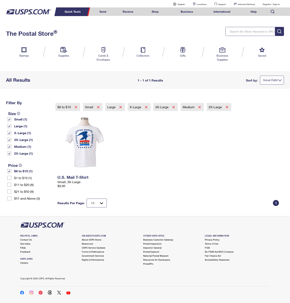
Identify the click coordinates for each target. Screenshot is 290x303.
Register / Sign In (271, 4)
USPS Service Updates (93, 247)
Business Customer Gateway (158, 239)
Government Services (93, 255)
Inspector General (152, 247)
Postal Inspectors (152, 243)
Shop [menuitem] (155, 11)
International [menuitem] (221, 11)
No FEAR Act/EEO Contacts (219, 251)
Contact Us (26, 239)
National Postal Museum (156, 255)
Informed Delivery (246, 4)
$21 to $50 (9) (24, 191)
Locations (201, 4)
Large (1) (20, 126)
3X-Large (162, 107)
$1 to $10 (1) (23, 178)
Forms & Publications (93, 251)
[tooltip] (18, 113)
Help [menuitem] (254, 11)
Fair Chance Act (213, 255)
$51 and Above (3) (27, 198)
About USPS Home (91, 239)
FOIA (207, 247)
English (177, 4)
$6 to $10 (64, 107)
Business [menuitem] (187, 11)
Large (111, 107)
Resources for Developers (156, 259)
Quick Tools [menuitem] (73, 11)
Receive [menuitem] (128, 11)
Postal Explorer (151, 251)
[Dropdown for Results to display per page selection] (97, 203)
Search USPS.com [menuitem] (273, 11)
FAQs (23, 247)
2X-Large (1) (23, 153)
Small (89, 107)
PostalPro (148, 263)
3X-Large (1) (23, 140)
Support (222, 4)
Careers (24, 262)
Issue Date (270, 80)
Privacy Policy (212, 239)
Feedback (25, 251)
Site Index (25, 243)
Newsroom (87, 243)
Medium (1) (22, 146)
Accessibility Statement (217, 259)
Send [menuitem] (102, 11)
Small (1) (20, 119)
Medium (189, 107)
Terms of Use (211, 243)
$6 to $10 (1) (23, 171)
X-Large (136, 107)
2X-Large (216, 107)
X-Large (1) (22, 133)
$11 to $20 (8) (24, 185)
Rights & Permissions (93, 259)
